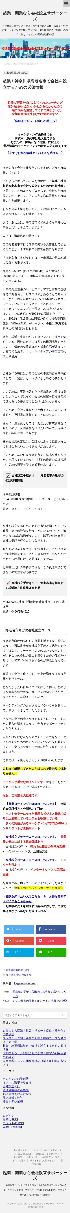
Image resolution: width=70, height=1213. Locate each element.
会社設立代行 (13, 975)
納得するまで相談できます (43, 1160)
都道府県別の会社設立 (17, 970)
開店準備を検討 (13, 1097)
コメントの (13, 1123)
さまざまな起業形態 (16, 1078)
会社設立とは (11, 1086)
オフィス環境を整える (17, 1082)
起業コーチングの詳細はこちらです (31, 803)
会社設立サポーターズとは (27, 1150)
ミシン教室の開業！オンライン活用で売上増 (40, 1000)
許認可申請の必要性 (16, 1090)
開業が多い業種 (13, 1101)
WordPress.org (12, 1126)
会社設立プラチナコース (48, 1153)
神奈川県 (26, 975)
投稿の (10, 1119)
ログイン (8, 1115)
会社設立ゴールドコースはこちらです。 (32, 859)
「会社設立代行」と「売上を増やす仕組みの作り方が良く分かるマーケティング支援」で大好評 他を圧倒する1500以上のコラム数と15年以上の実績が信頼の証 (35, 1190)
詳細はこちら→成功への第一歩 (35, 121)
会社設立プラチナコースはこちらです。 (32, 836)
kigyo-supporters (25, 983)
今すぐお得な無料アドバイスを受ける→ (35, 153)
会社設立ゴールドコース (25, 1157)
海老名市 (57, 351)
